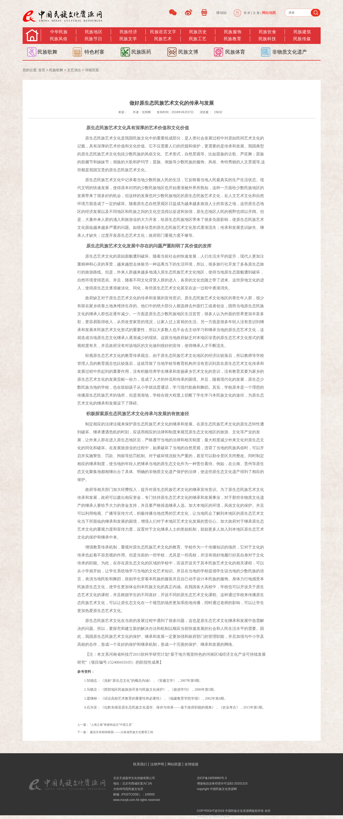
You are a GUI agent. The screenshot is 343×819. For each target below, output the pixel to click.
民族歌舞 (47, 52)
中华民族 (59, 32)
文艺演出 (74, 70)
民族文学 (128, 38)
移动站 (221, 13)
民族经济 (128, 32)
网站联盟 (174, 764)
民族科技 (267, 38)
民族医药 (141, 52)
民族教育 (232, 38)
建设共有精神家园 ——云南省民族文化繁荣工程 (121, 732)
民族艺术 (163, 38)
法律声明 (157, 764)
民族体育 (235, 52)
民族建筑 (302, 32)
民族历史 (198, 32)
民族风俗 (58, 38)
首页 (41, 70)
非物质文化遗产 (289, 52)
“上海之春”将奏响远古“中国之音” (111, 724)
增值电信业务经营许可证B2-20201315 (222, 783)
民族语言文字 (163, 32)
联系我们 (140, 764)
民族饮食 (267, 32)
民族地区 (93, 32)
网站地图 (269, 13)
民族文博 (188, 52)
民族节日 (93, 38)
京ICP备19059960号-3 (212, 778)
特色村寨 (94, 52)
